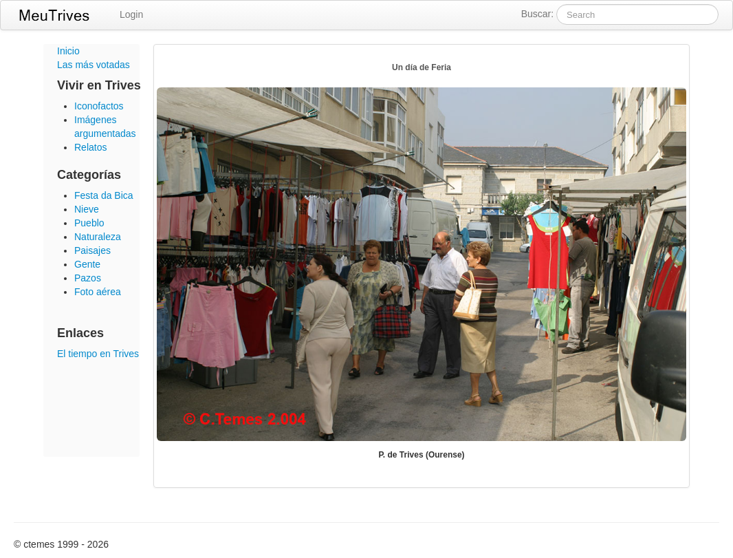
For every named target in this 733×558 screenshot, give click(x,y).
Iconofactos (99, 105)
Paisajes (92, 250)
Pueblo (89, 222)
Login (131, 14)
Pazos (87, 277)
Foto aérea (97, 291)
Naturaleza (97, 236)
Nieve (86, 209)
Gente (87, 264)
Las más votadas (93, 64)
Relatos (90, 147)
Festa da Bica (103, 195)
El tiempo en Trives (98, 353)
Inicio (68, 50)
